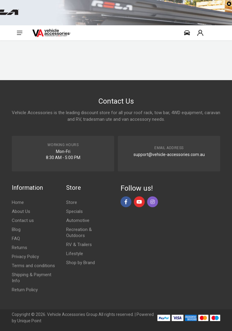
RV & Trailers (79, 244)
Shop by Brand (80, 262)
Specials (74, 211)
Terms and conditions (33, 265)
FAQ (16, 238)
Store (71, 202)
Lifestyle (74, 253)
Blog (16, 229)
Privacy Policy (25, 256)
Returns (19, 247)
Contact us (23, 220)
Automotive (77, 220)
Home (18, 202)
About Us (21, 211)
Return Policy (25, 289)
